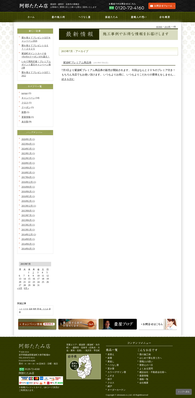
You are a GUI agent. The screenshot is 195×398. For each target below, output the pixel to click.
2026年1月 (28, 139)
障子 (110, 379)
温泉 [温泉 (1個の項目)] (30, 309)
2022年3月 (28, 158)
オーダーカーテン (117, 390)
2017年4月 (28, 177)
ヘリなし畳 (113, 365)
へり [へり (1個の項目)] (21, 309)
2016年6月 (28, 191)
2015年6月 (28, 220)
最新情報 (143, 376)
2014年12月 (29, 234)
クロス (25, 103)
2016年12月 (29, 182)
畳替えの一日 (146, 365)
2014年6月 (28, 244)
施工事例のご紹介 (57, 17)
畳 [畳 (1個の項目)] (38, 309)
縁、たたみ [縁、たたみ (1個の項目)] (43, 309)
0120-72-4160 (32, 369)
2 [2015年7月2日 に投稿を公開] (33, 272)
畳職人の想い (138, 17)
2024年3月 (28, 149)
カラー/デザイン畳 (117, 372)
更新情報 (26, 117)
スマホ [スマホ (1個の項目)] (25, 309)
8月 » (26, 288)
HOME (159, 27)
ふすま (111, 376)
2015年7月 (28, 215)
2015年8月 (28, 211)
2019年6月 (28, 168)
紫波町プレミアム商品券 (77, 62)
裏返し (111, 361)
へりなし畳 (84, 17)
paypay (25, 93)
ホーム (30, 17)
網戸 (110, 386)
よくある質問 (146, 368)
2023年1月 (28, 153)
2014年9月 (28, 239)
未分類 (25, 122)
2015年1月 (28, 230)
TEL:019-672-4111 (27, 357)
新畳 (24, 112)
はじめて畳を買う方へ (150, 358)
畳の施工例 (145, 354)
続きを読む (68, 79)
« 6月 (19, 288)
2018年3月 (28, 172)
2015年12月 (29, 206)
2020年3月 (28, 163)
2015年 (167, 27)
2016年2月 (28, 201)
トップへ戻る (184, 392)
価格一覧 (143, 379)
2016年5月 (28, 196)
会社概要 (164, 17)
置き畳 (111, 368)
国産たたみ (111, 17)
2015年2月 (28, 225)
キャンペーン (28, 98)
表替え (111, 354)
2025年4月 (28, 144)
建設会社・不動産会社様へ (152, 372)
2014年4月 (28, 249)
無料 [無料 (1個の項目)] (34, 309)
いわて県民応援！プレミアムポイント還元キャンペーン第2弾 (36, 64)
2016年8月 (28, 187)
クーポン (26, 107)
